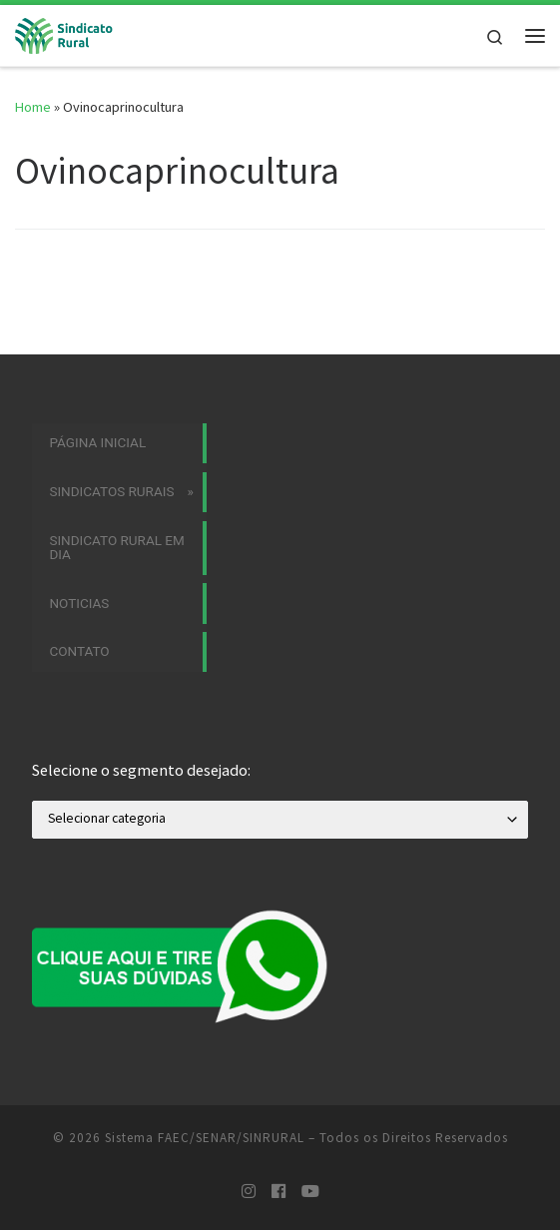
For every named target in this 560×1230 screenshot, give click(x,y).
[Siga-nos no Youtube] (310, 1191)
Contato (79, 651)
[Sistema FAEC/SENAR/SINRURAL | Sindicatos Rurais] (69, 33)
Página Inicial (97, 442)
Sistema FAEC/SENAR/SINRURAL (204, 1137)
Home (33, 107)
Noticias (79, 603)
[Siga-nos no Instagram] (249, 1191)
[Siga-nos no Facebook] (278, 1191)
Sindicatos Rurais (111, 491)
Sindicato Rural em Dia (116, 547)
